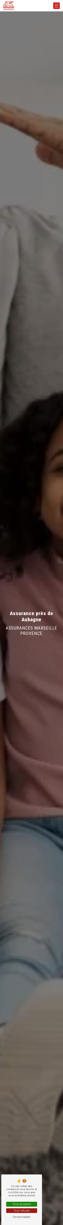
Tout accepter (21, 1204)
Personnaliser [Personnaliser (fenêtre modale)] (22, 1216)
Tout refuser (21, 1210)
